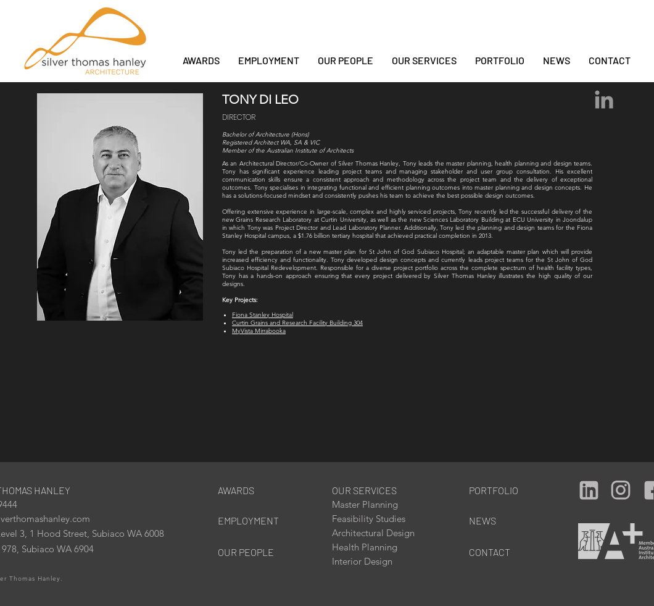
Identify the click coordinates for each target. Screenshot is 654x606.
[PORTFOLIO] (495, 490)
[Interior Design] (373, 561)
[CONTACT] (502, 552)
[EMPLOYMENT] (251, 520)
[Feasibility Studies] (373, 518)
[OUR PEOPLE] (251, 552)
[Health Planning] (373, 547)
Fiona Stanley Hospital (262, 315)
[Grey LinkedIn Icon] (604, 99)
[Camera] (588, 490)
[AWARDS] (244, 490)
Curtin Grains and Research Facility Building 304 (297, 323)
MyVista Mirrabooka (259, 331)
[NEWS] (502, 520)
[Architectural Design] (381, 533)
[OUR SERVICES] (369, 490)
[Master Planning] (373, 504)
